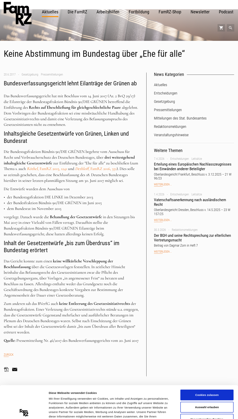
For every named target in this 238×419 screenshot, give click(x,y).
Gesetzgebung (30, 74)
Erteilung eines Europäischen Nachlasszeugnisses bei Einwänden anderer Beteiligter (192, 166)
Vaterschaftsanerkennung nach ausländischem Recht (190, 202)
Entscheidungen (179, 159)
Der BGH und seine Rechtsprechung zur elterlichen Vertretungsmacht (192, 237)
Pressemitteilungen (52, 74)
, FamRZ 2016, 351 (96, 168)
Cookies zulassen (207, 362)
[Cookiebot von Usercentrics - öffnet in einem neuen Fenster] (24, 412)
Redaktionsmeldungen (185, 230)
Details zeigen (197, 411)
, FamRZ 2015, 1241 (47, 168)
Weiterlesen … (163, 184)
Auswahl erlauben (207, 374)
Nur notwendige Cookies (207, 386)
